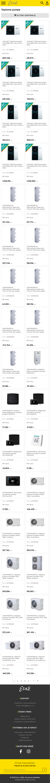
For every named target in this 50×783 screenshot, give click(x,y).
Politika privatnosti (25, 740)
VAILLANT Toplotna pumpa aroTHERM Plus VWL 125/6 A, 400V (12, 125)
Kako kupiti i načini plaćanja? (25, 732)
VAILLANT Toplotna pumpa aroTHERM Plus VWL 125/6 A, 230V (37, 125)
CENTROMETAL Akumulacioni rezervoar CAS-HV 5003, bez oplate (11, 330)
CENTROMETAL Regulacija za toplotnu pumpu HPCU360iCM (36, 412)
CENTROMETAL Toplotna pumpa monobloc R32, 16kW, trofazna (11, 576)
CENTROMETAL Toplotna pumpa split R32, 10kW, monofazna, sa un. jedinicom (11, 658)
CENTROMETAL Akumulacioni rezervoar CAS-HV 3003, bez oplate (36, 248)
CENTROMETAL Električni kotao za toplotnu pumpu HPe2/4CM (36, 371)
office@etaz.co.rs (27, 706)
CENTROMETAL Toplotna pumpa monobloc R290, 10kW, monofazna (36, 494)
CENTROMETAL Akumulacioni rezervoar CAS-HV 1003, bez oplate (11, 207)
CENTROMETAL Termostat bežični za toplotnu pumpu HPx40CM (36, 453)
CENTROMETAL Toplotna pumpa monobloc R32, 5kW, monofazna (12, 617)
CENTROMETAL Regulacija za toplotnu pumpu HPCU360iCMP (12, 453)
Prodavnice (25, 738)
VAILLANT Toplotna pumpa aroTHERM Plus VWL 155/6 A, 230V (37, 166)
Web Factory (30, 780)
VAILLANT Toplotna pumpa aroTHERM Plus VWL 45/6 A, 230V (12, 43)
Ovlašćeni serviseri (25, 735)
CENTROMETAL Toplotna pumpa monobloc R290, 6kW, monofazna (36, 535)
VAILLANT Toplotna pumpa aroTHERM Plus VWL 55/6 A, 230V (37, 43)
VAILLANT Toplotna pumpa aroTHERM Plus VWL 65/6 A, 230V (12, 84)
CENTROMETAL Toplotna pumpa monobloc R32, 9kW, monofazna (37, 617)
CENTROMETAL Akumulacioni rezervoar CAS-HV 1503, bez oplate (36, 207)
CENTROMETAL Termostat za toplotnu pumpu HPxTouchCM (11, 494)
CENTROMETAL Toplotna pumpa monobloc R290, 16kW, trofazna (11, 535)
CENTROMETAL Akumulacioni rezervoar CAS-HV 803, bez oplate (11, 371)
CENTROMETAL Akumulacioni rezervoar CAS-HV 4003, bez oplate (36, 289)
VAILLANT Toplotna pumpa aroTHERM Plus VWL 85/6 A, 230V (37, 84)
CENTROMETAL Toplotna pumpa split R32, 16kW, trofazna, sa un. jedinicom (36, 658)
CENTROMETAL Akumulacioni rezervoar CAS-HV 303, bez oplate (11, 289)
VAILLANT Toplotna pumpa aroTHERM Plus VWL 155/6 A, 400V (12, 166)
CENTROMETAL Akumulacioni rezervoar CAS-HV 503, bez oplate (35, 330)
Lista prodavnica (29, 703)
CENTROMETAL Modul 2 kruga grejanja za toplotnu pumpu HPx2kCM (12, 412)
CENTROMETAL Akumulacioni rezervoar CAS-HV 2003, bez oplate (11, 248)
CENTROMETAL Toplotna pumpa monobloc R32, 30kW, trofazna (36, 576)
